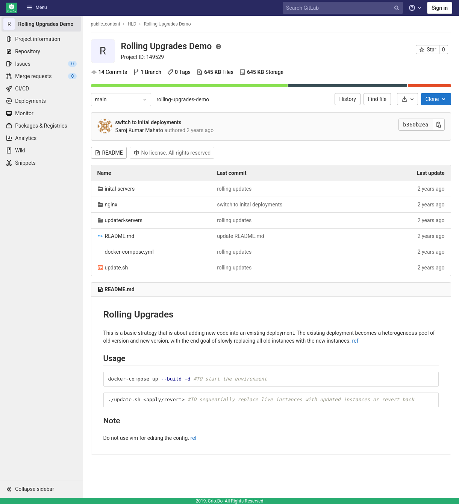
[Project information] (41, 39)
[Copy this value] (439, 125)
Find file (377, 99)
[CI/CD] (41, 89)
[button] (41, 489)
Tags (179, 72)
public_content (105, 24)
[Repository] (41, 51)
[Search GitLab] (343, 8)
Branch (147, 72)
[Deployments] (41, 101)
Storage (261, 72)
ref (355, 341)
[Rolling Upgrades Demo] (41, 24)
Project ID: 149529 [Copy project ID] (142, 57)
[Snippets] (41, 163)
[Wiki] (41, 150)
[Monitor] (41, 113)
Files (215, 72)
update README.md (240, 236)
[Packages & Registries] (41, 126)
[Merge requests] (41, 76)
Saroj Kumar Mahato (139, 130)
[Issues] (41, 64)
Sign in (440, 8)
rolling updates (234, 189)
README (109, 153)
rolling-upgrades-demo (183, 99)
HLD (132, 24)
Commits (109, 72)
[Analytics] (41, 138)
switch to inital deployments (148, 122)
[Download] (407, 99)
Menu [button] (36, 8)
